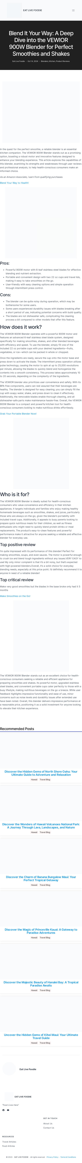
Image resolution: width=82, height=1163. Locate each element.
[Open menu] (73, 10)
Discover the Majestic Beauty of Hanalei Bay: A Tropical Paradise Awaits (41, 984)
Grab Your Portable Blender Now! (18, 413)
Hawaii (34, 779)
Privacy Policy (52, 1157)
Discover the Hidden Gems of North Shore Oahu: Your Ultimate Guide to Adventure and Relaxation (41, 773)
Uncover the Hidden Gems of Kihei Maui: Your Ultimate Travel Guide (41, 1036)
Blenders (44, 61)
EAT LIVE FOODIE (32, 10)
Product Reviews (63, 61)
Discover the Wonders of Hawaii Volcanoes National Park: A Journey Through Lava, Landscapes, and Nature (41, 826)
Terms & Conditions (68, 1157)
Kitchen (52, 61)
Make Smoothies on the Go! (15, 596)
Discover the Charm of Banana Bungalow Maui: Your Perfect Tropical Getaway (41, 878)
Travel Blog (45, 779)
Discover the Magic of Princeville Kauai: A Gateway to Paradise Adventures (41, 931)
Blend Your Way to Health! (14, 182)
